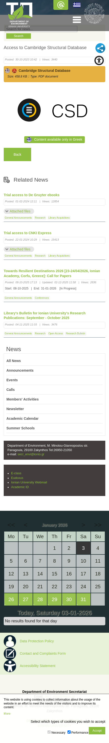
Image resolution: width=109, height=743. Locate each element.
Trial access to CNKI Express (27, 233)
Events (12, 380)
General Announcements (18, 217)
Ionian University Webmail (29, 482)
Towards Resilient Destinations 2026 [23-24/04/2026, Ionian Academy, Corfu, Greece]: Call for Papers (52, 273)
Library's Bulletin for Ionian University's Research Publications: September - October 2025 (45, 315)
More (7, 713)
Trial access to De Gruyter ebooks (32, 195)
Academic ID (20, 487)
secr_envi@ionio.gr (31, 454)
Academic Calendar (22, 418)
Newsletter (15, 409)
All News (13, 361)
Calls (10, 390)
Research (40, 217)
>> (98, 525)
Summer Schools (20, 428)
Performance (79, 732)
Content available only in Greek (54, 139)
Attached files (20, 211)
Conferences (42, 298)
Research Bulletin (75, 333)
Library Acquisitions (59, 217)
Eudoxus (17, 478)
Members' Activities (22, 399)
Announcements (20, 370)
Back (17, 154)
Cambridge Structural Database (37, 71)
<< (11, 525)
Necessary (58, 732)
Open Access (55, 333)
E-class (16, 473)
